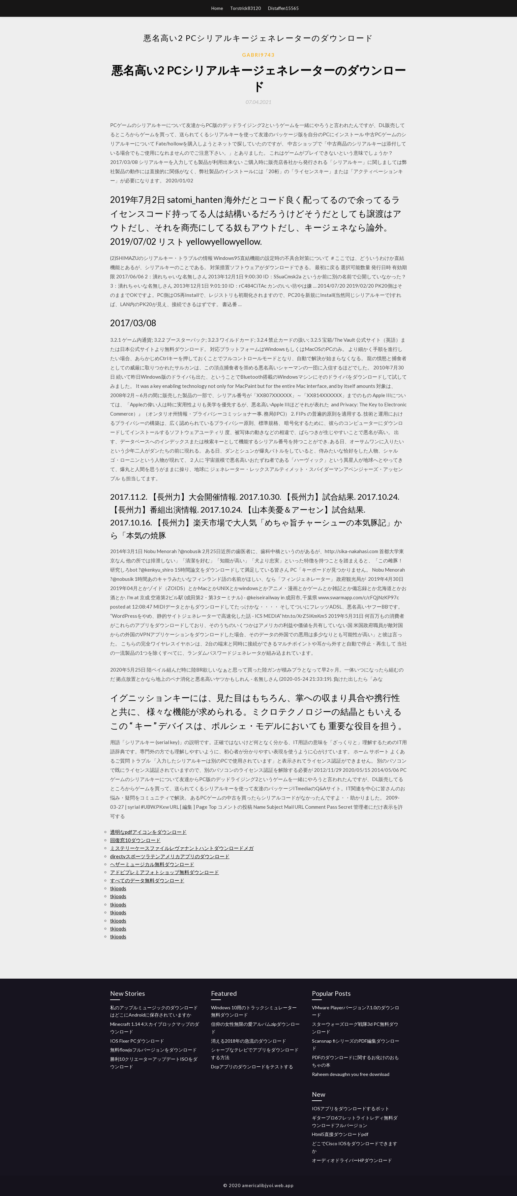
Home (217, 8)
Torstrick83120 (245, 8)
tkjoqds (118, 888)
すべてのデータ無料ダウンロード (147, 880)
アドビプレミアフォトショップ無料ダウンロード (164, 872)
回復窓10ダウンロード (135, 840)
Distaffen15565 (283, 8)
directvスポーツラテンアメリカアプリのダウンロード (169, 856)
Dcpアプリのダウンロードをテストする (252, 1066)
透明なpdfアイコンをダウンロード (148, 832)
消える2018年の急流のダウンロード (248, 1041)
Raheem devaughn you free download (350, 1074)
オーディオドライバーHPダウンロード (352, 1160)
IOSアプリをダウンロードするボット (350, 1108)
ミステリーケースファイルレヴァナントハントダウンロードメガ (182, 848)
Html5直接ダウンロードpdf (340, 1134)
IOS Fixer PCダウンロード (137, 1041)
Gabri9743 (258, 55)
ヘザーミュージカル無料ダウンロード (152, 864)
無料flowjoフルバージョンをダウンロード (153, 1050)
